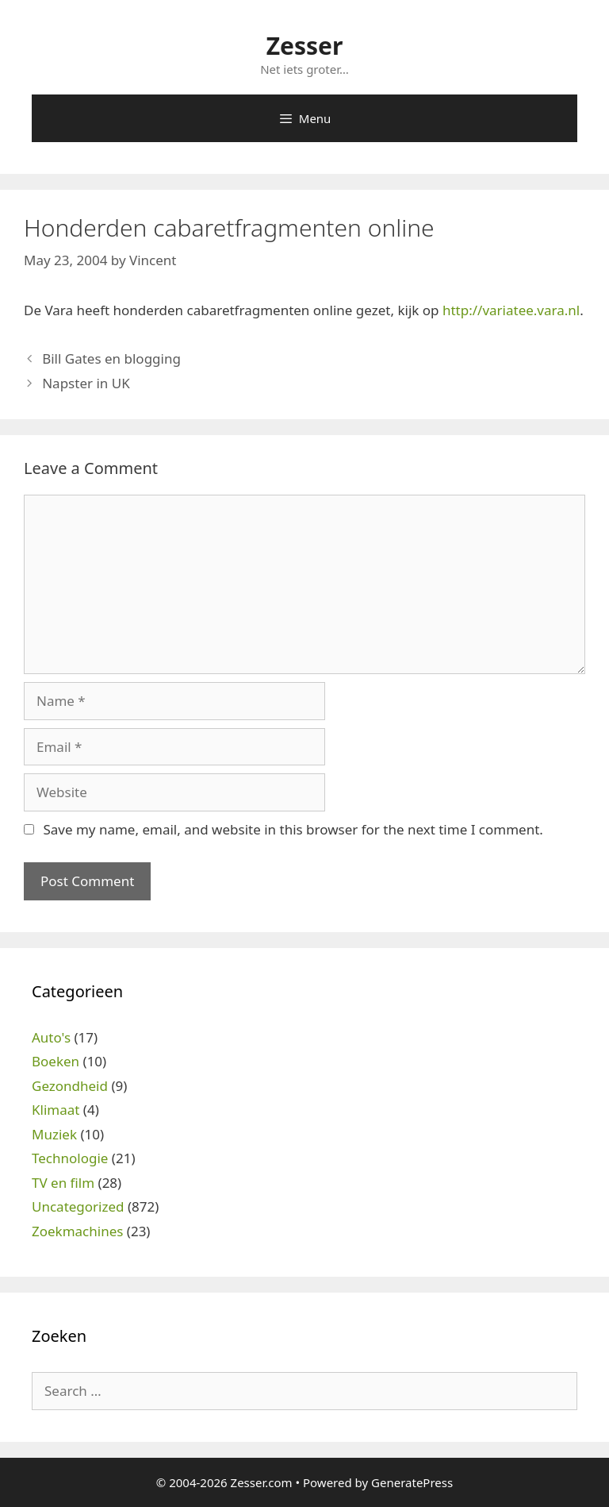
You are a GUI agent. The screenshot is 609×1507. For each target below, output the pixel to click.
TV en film (63, 1183)
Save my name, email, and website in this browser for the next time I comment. (292, 829)
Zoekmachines (77, 1231)
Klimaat (55, 1109)
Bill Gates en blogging (111, 358)
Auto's (51, 1037)
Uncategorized (78, 1206)
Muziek (54, 1134)
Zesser (304, 45)
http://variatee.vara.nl (511, 310)
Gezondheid (70, 1086)
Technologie (70, 1158)
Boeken (55, 1061)
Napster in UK (85, 383)
